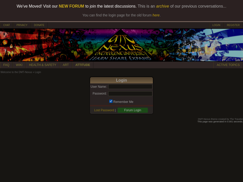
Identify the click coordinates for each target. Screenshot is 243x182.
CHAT (6, 25)
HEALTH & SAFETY (42, 65)
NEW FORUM (71, 6)
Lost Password (104, 110)
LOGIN (216, 25)
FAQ (6, 65)
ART (66, 65)
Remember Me (123, 102)
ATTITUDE (82, 65)
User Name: (99, 86)
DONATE (39, 25)
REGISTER (233, 25)
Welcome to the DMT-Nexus (16, 72)
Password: (100, 93)
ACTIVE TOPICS (228, 65)
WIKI (19, 65)
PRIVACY (21, 25)
